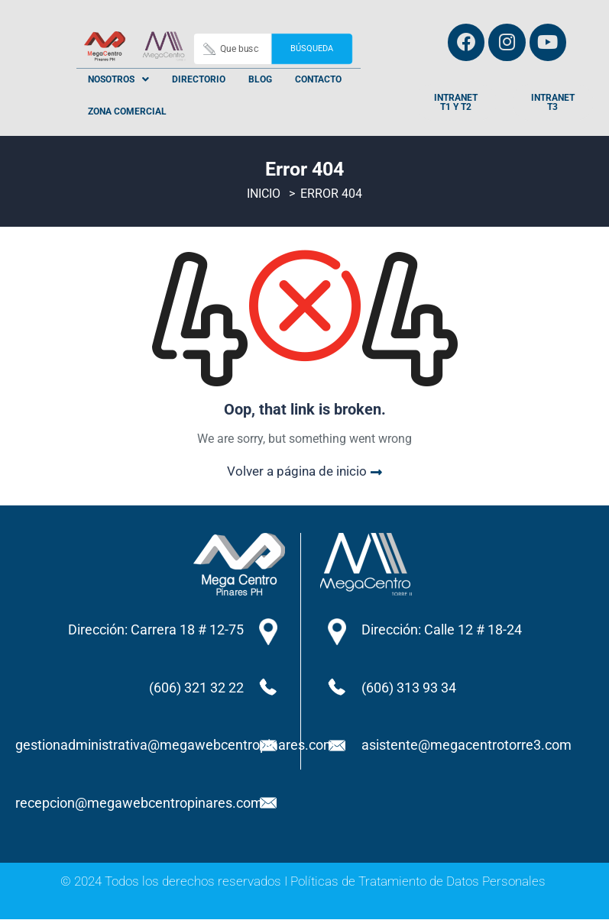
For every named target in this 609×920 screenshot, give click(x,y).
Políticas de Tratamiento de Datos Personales (418, 881)
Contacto (318, 79)
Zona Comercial (127, 111)
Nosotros (118, 79)
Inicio (263, 195)
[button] (118, 79)
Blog (260, 79)
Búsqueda (312, 48)
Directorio (198, 79)
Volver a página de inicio (304, 472)
